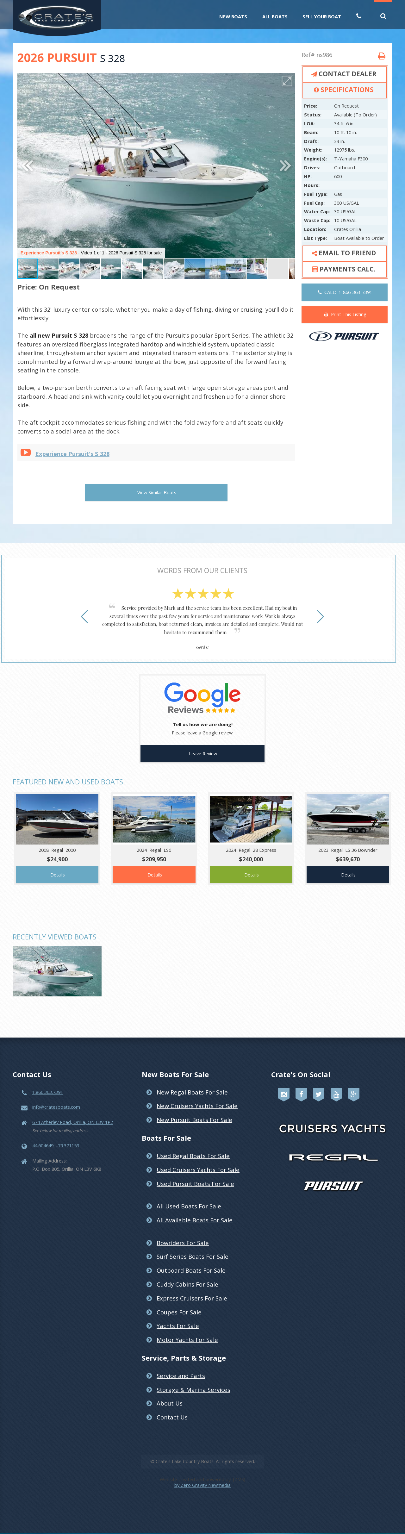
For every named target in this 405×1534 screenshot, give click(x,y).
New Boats (233, 16)
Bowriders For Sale (183, 1234)
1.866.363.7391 (47, 1084)
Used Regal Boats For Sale (193, 1147)
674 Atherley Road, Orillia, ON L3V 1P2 (72, 1114)
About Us (170, 1395)
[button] (287, 81)
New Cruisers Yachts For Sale (197, 1097)
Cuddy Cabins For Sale (187, 1276)
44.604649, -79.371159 (55, 1137)
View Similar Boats (156, 492)
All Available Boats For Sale (195, 1212)
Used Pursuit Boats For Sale (195, 1175)
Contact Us (172, 1409)
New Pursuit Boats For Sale (194, 1111)
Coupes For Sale (179, 1304)
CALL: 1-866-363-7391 (345, 292)
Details (57, 866)
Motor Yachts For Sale (187, 1331)
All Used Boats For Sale (189, 1198)
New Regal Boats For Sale (192, 1084)
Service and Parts (181, 1367)
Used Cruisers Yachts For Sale (198, 1161)
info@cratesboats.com (56, 1098)
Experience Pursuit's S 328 (72, 454)
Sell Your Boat (321, 16)
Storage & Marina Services (193, 1381)
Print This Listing (345, 314)
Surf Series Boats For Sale (192, 1248)
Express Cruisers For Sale (192, 1290)
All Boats (275, 16)
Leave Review (203, 745)
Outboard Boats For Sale (191, 1262)
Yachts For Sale (178, 1317)
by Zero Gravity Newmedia (202, 1477)
